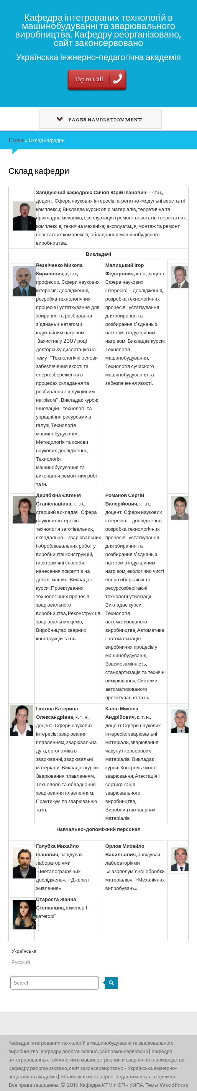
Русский (20, 962)
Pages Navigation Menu (99, 120)
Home (16, 140)
